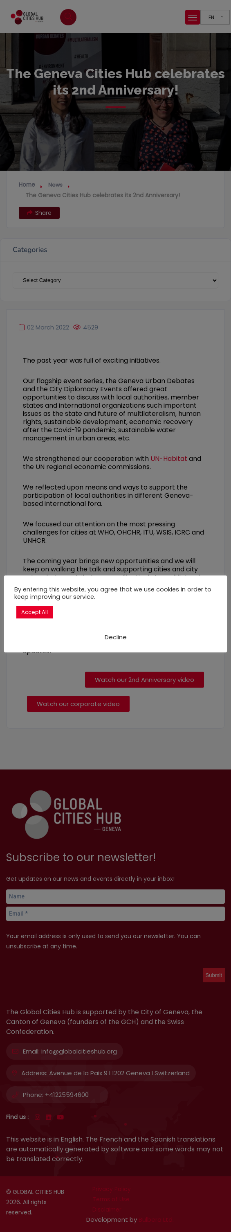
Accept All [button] (34, 612)
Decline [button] (116, 637)
